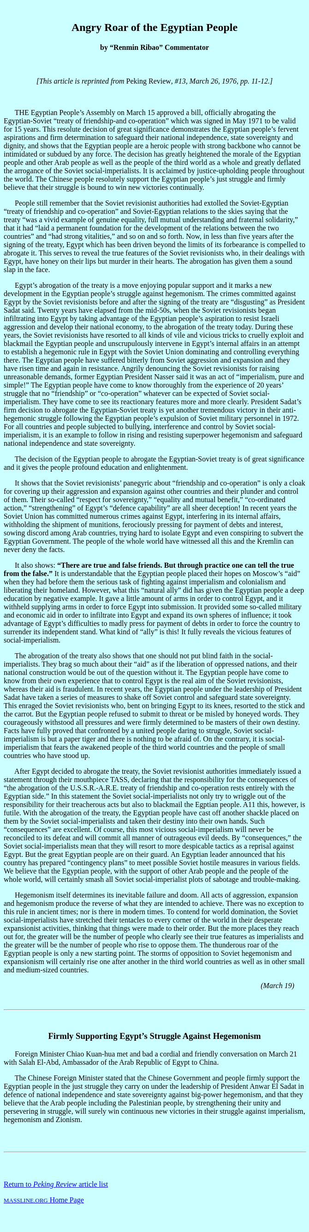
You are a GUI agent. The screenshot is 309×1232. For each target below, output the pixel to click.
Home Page (44, 1200)
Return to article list (56, 1184)
